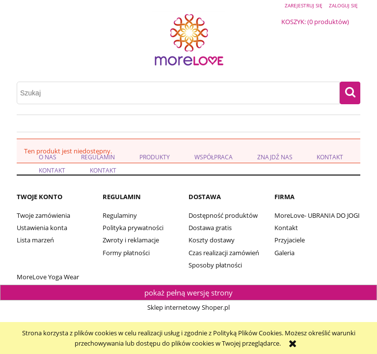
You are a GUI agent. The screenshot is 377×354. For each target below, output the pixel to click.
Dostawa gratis (210, 227)
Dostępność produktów (223, 215)
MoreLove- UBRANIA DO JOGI (317, 215)
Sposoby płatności (215, 265)
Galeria (284, 252)
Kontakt (286, 227)
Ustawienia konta (42, 227)
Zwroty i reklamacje (131, 240)
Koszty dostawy (211, 240)
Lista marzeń (35, 240)
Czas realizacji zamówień (223, 252)
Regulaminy (120, 215)
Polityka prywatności (133, 227)
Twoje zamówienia (43, 215)
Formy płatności (126, 252)
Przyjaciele (289, 240)
